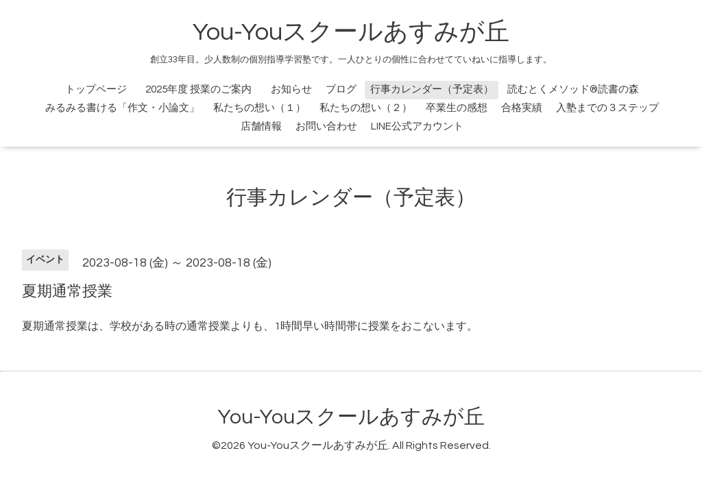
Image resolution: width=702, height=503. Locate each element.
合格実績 (521, 108)
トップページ (96, 89)
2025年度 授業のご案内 (203, 89)
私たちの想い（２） (365, 108)
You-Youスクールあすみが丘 (351, 32)
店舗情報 (261, 126)
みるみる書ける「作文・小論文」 (122, 108)
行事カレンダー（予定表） (432, 89)
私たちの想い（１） (259, 108)
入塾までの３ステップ (607, 108)
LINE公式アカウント (417, 126)
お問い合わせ (326, 126)
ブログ (341, 89)
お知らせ (291, 89)
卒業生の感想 (456, 108)
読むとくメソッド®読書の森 (573, 89)
